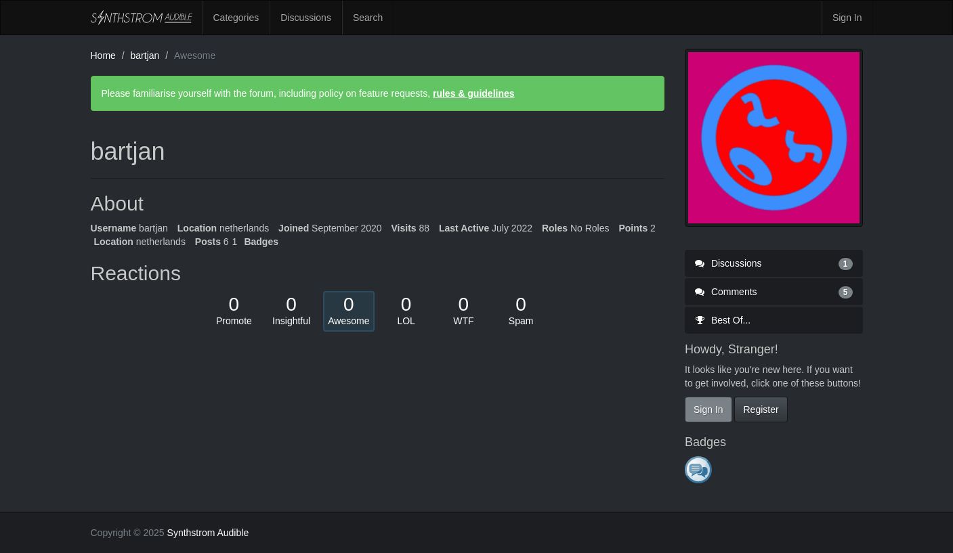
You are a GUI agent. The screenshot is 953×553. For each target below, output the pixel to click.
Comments (774, 291)
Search (368, 17)
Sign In (847, 17)
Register (760, 409)
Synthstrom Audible (141, 18)
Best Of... (722, 320)
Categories (236, 17)
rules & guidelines (474, 93)
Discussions (305, 17)
